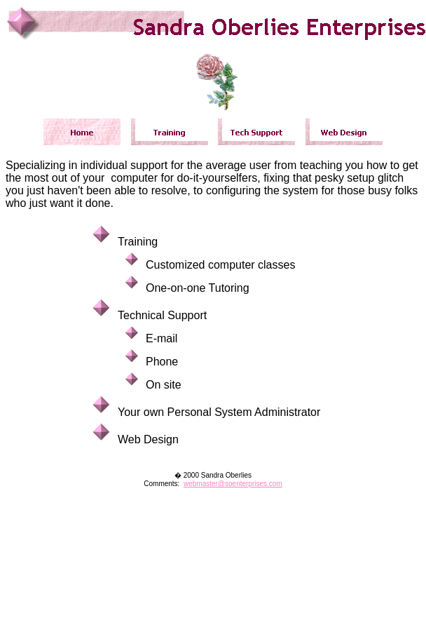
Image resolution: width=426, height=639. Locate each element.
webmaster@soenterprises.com (233, 483)
